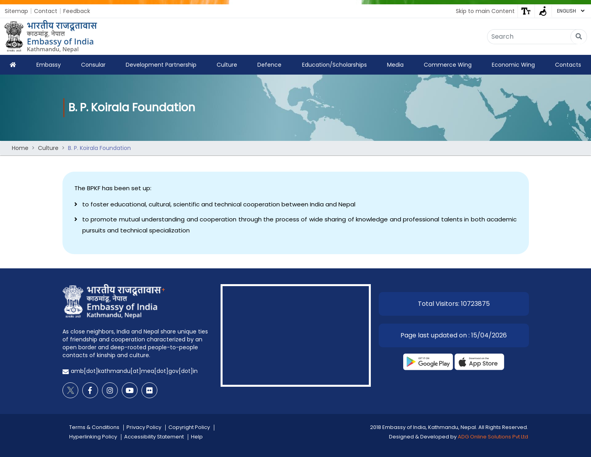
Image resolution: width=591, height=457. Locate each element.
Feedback (76, 11)
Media (395, 65)
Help (197, 436)
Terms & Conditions (94, 427)
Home (20, 148)
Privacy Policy (144, 427)
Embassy (48, 65)
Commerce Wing (448, 65)
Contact (45, 11)
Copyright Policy (189, 427)
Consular (93, 65)
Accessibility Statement (154, 436)
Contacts (568, 65)
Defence (269, 65)
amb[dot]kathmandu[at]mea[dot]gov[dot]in (134, 371)
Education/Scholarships (334, 65)
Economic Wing (513, 65)
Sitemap (16, 11)
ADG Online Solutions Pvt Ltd (493, 436)
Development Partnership (161, 65)
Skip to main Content (485, 11)
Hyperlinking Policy (93, 436)
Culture (227, 65)
